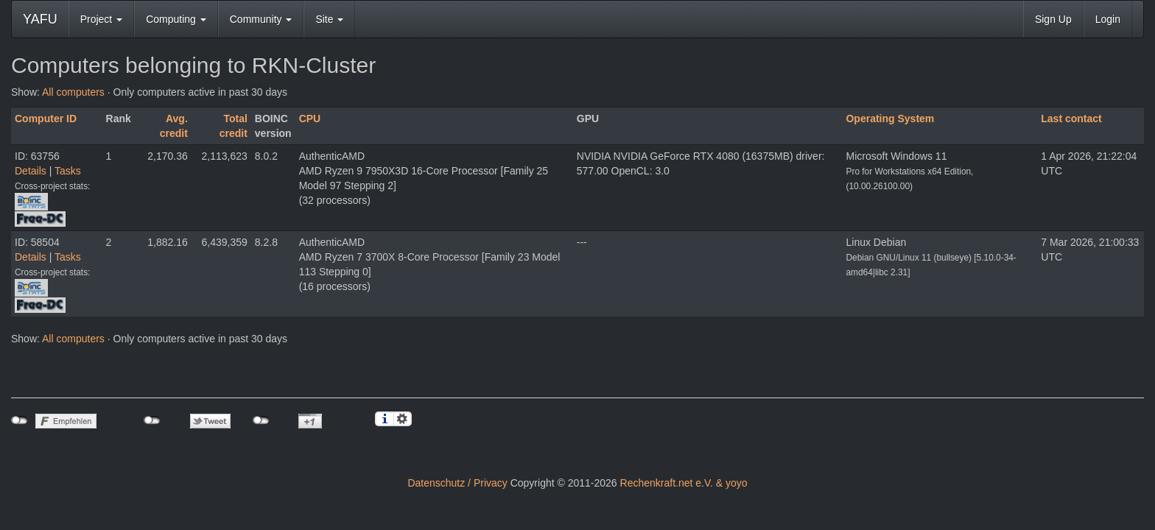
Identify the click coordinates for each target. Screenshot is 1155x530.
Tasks (68, 171)
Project (101, 19)
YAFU (40, 19)
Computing (176, 19)
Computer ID (46, 118)
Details (30, 171)
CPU (310, 118)
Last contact (1071, 118)
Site (329, 19)
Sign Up (1053, 19)
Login (1107, 19)
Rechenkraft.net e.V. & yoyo (684, 483)
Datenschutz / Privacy (457, 483)
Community (261, 19)
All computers (73, 92)
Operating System (890, 118)
